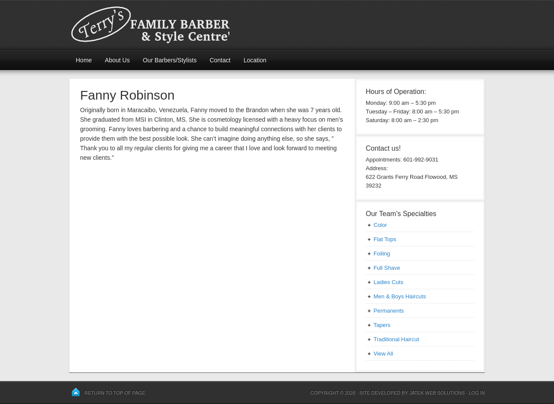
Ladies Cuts (388, 282)
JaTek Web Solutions (436, 392)
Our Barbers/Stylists (169, 60)
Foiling (382, 253)
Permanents (389, 310)
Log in (477, 392)
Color (380, 225)
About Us (117, 60)
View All (383, 353)
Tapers (382, 325)
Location (255, 60)
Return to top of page (114, 392)
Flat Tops (385, 239)
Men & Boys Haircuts (400, 296)
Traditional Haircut (396, 339)
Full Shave (387, 268)
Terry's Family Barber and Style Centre (277, 25)
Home (84, 60)
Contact (219, 60)
